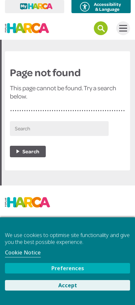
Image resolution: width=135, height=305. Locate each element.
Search (30, 151)
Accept (67, 285)
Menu (121, 28)
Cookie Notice (23, 252)
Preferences (67, 268)
